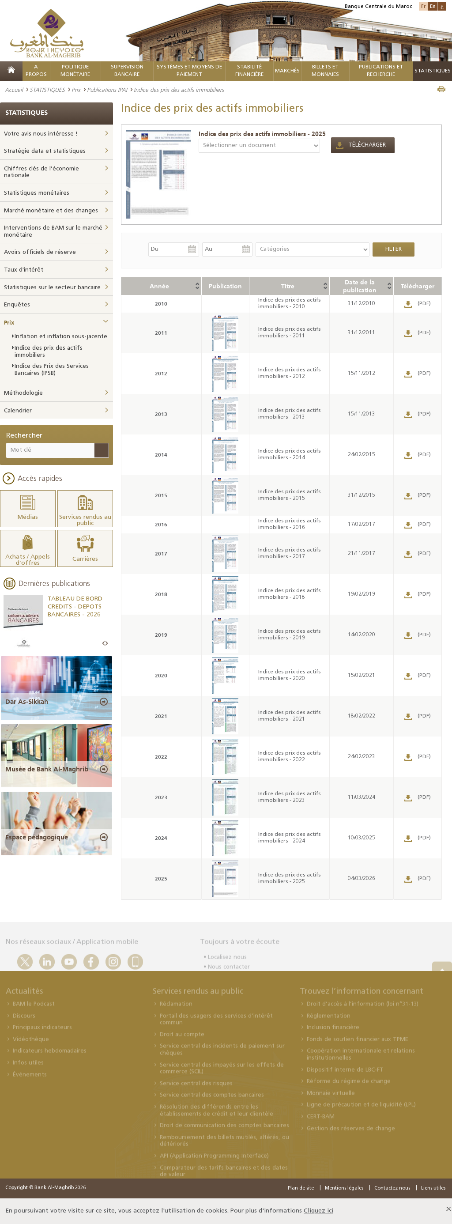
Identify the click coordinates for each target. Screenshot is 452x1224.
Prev (103, 643)
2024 (161, 838)
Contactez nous (392, 1188)
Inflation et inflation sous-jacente (61, 337)
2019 (161, 634)
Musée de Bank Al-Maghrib (46, 769)
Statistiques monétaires (36, 193)
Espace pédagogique (36, 837)
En (433, 6)
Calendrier (18, 411)
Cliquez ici (318, 1211)
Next (106, 643)
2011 (161, 332)
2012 (161, 373)
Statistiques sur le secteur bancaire (52, 288)
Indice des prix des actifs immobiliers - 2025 (262, 134)
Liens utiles (433, 1188)
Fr (423, 6)
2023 (161, 797)
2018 (161, 594)
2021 (161, 716)
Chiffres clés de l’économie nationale (41, 172)
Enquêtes (17, 305)
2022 (161, 756)
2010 (161, 303)
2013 (161, 414)
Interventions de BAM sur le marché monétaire (53, 231)
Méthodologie (23, 393)
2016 (161, 524)
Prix (76, 89)
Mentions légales (344, 1188)
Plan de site (301, 1188)
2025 (161, 878)
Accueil (14, 89)
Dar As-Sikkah (26, 702)
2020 (161, 675)
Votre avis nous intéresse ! (41, 134)
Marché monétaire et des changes (51, 211)
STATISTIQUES (47, 89)
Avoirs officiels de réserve (40, 252)
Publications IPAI (107, 89)
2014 (161, 454)
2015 (161, 495)
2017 (161, 553)
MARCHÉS (287, 71)
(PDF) (424, 303)
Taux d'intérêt (23, 270)
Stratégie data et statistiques (45, 151)
